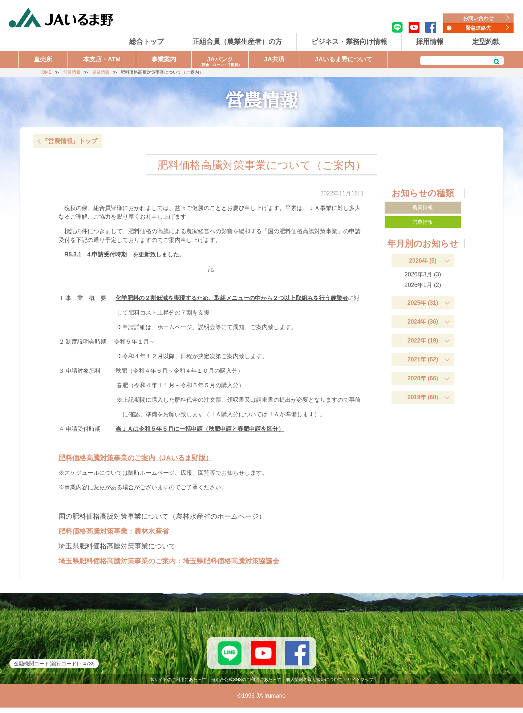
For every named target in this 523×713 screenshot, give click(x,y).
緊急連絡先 (478, 28)
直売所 (43, 59)
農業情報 (423, 207)
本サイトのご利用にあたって (178, 685)
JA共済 (274, 59)
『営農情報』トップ (69, 141)
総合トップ (146, 41)
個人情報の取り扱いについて (314, 685)
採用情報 (429, 41)
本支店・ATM (102, 59)
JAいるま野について (343, 59)
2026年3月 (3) (423, 274)
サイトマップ (360, 685)
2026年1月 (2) (423, 285)
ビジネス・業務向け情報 (349, 41)
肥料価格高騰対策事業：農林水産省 (113, 531)
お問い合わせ (478, 18)
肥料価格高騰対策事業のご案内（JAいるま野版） (135, 458)
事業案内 (163, 59)
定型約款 (486, 41)
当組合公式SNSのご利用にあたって (246, 685)
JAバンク (220, 62)
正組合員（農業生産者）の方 (237, 41)
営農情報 (423, 222)
